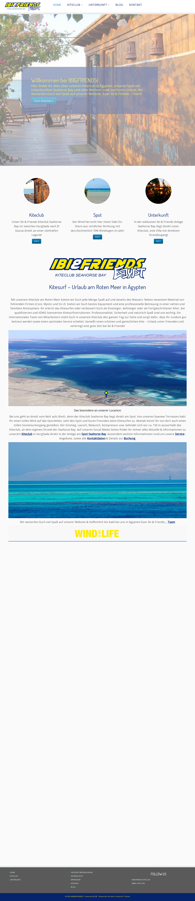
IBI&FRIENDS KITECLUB (141, 880)
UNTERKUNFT (99, 5)
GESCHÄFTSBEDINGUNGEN (81, 872)
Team (171, 522)
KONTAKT (135, 5)
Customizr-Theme (122, 896)
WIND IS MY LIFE (138, 883)
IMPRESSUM (75, 880)
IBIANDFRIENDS (77, 896)
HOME (57, 5)
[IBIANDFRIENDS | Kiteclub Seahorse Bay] (22, 6)
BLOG (119, 5)
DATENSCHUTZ (77, 876)
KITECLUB (74, 5)
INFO (36, 241)
